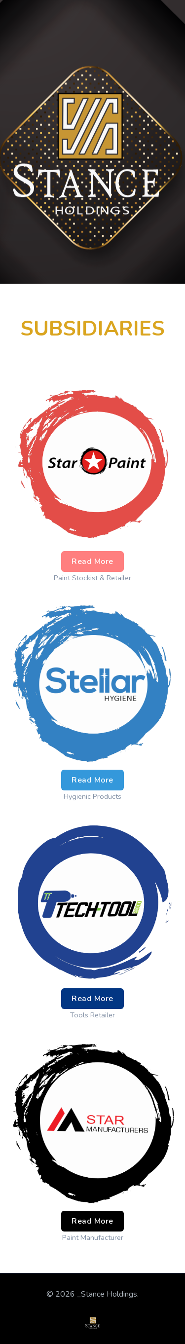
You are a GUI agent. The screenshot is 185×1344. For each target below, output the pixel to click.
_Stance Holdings (107, 1294)
